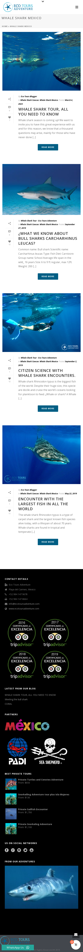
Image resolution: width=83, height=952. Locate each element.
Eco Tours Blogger (29, 96)
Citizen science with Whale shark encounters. (47, 373)
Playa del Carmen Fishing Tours (64, 917)
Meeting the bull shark (16, 699)
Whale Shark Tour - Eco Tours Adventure (39, 220)
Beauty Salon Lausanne (24, 921)
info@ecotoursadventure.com (24, 603)
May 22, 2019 (71, 493)
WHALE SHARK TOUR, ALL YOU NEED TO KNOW (43, 111)
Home (5, 26)
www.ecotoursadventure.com (24, 608)
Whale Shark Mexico (49, 100)
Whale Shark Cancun (29, 100)
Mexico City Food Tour (39, 917)
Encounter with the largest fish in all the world (43, 503)
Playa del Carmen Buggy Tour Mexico (12, 917)
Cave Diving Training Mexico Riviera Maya (27, 917)
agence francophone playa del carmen (50, 917)
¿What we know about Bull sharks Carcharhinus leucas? (47, 238)
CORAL (8, 703)
